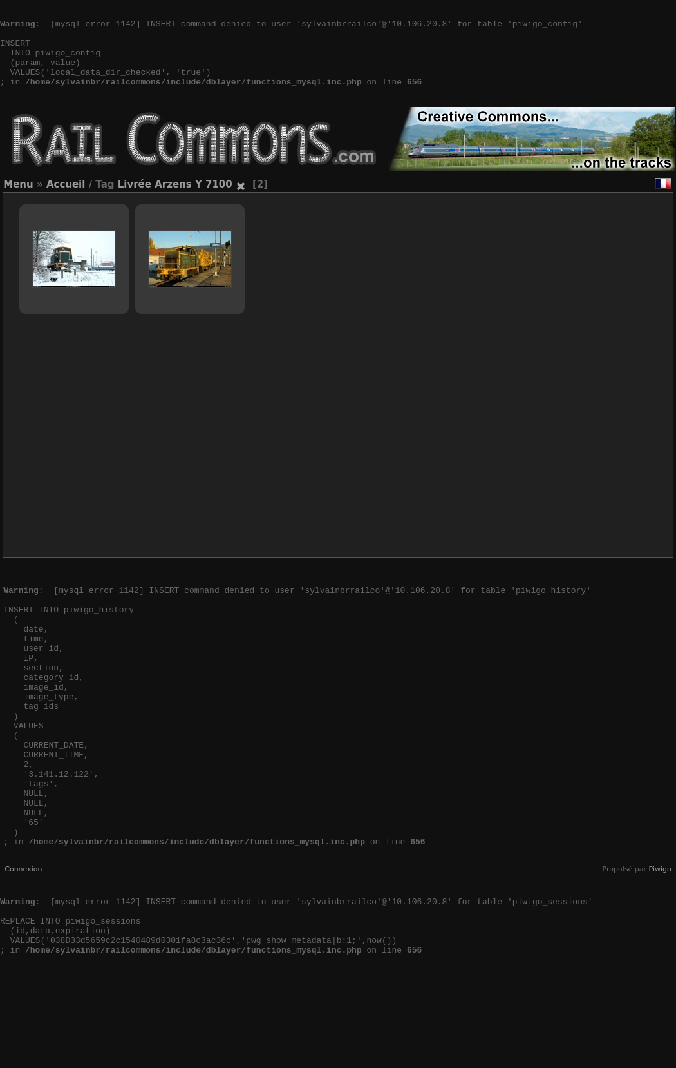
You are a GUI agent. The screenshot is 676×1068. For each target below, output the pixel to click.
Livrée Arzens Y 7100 (175, 203)
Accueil (66, 203)
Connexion (23, 946)
